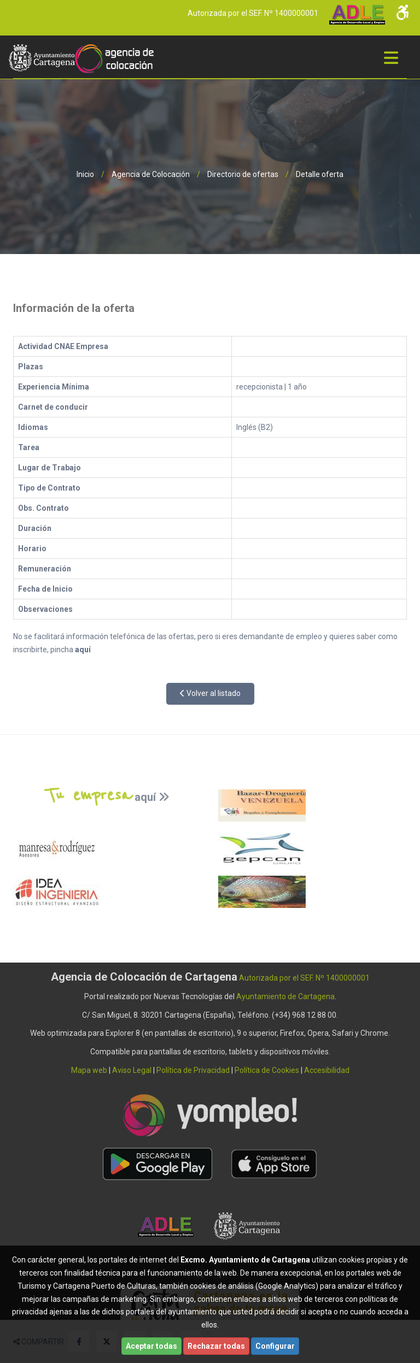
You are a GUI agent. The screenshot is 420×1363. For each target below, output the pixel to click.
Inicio (85, 174)
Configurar (275, 1346)
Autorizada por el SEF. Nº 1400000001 (253, 13)
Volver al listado (210, 693)
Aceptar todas (151, 1346)
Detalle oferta (319, 174)
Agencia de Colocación (151, 174)
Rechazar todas (216, 1346)
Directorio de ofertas (242, 174)
